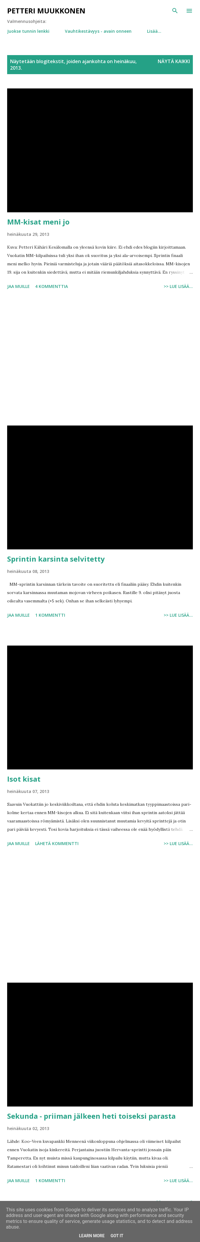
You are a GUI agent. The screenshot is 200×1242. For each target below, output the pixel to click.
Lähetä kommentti (57, 843)
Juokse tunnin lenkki (28, 31)
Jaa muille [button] (18, 286)
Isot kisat (23, 779)
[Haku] (175, 10)
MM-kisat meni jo (38, 222)
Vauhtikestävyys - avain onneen (98, 31)
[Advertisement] (100, 358)
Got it (116, 1235)
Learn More (91, 1235)
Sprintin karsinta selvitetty (56, 559)
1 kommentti (50, 615)
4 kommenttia (51, 286)
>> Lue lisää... (178, 286)
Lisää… (154, 31)
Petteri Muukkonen (46, 10)
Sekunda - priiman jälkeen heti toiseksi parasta (91, 1116)
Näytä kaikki (174, 61)
